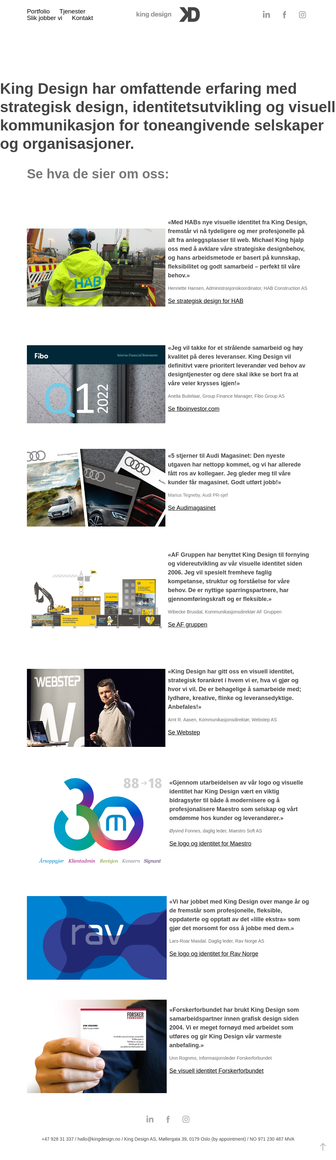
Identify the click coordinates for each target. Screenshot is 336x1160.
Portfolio (38, 11)
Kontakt (82, 17)
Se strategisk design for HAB (205, 301)
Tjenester (72, 11)
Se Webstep (184, 732)
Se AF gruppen (187, 624)
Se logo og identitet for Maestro (210, 843)
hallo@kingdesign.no (98, 1139)
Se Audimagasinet (192, 508)
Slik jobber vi (44, 17)
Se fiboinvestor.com (194, 409)
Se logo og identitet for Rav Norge (213, 953)
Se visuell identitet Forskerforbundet (216, 1071)
